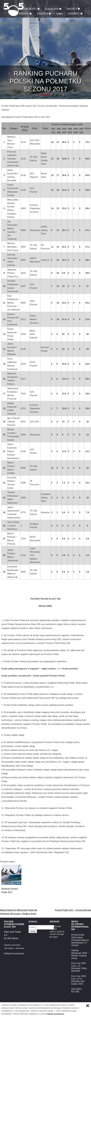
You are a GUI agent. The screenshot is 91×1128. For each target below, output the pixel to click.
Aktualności (28, 8)
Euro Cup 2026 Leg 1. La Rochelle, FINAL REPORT (79, 967)
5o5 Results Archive (55, 927)
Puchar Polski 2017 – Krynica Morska (73, 910)
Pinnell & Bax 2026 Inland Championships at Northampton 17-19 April (80, 940)
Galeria (42, 13)
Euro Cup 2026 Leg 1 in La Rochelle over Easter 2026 (78, 980)
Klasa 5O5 (51, 8)
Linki (59, 13)
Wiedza (24, 13)
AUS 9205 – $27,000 (77, 990)
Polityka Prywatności (14, 953)
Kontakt (74, 13)
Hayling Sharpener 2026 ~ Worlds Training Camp (80, 954)
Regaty (72, 8)
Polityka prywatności (55, 1014)
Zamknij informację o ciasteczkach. (88, 1006)
